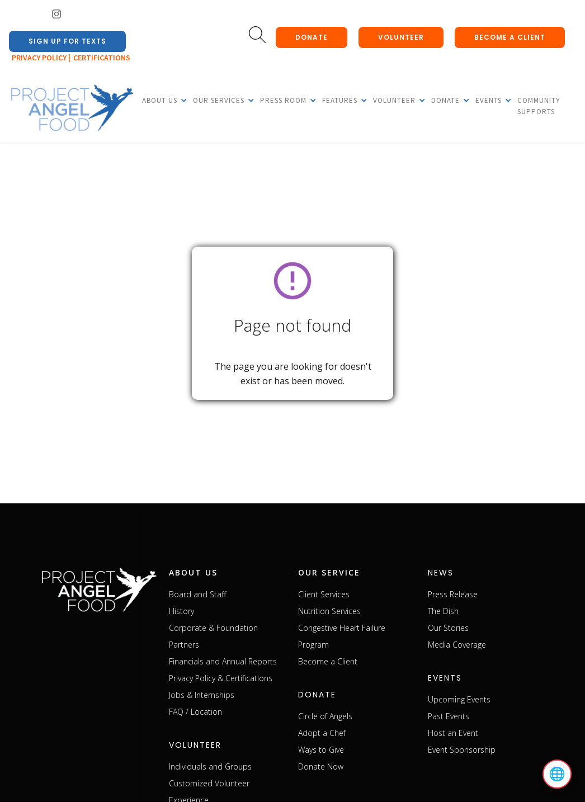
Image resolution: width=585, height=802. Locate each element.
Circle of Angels (325, 716)
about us (193, 572)
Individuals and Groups (210, 766)
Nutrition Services (329, 611)
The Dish (443, 611)
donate (311, 37)
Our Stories (448, 627)
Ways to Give (321, 749)
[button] (159, 100)
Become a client (509, 37)
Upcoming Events (459, 699)
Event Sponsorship (462, 749)
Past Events (448, 716)
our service (329, 572)
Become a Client (327, 661)
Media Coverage (457, 644)
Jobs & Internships (201, 695)
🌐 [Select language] (557, 774)
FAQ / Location (195, 711)
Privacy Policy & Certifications (220, 678)
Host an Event (453, 733)
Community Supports (538, 106)
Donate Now (320, 766)
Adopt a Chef (322, 733)
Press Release (453, 594)
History (181, 611)
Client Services (324, 594)
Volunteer (401, 37)
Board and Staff (197, 594)
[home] (71, 108)
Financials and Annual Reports (223, 661)
